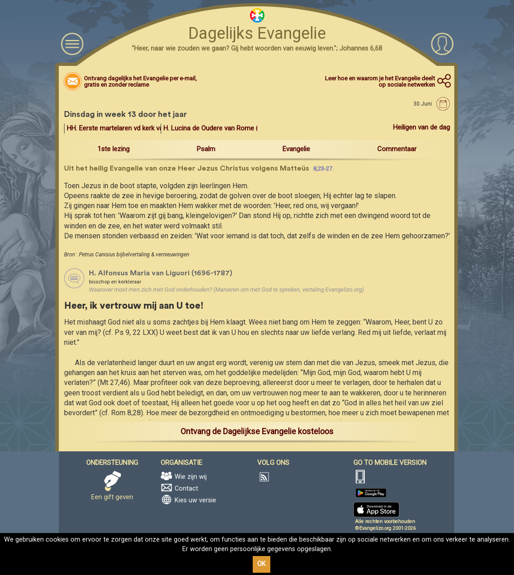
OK (261, 564)
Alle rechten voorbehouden (385, 521)
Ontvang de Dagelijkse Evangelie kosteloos (257, 431)
